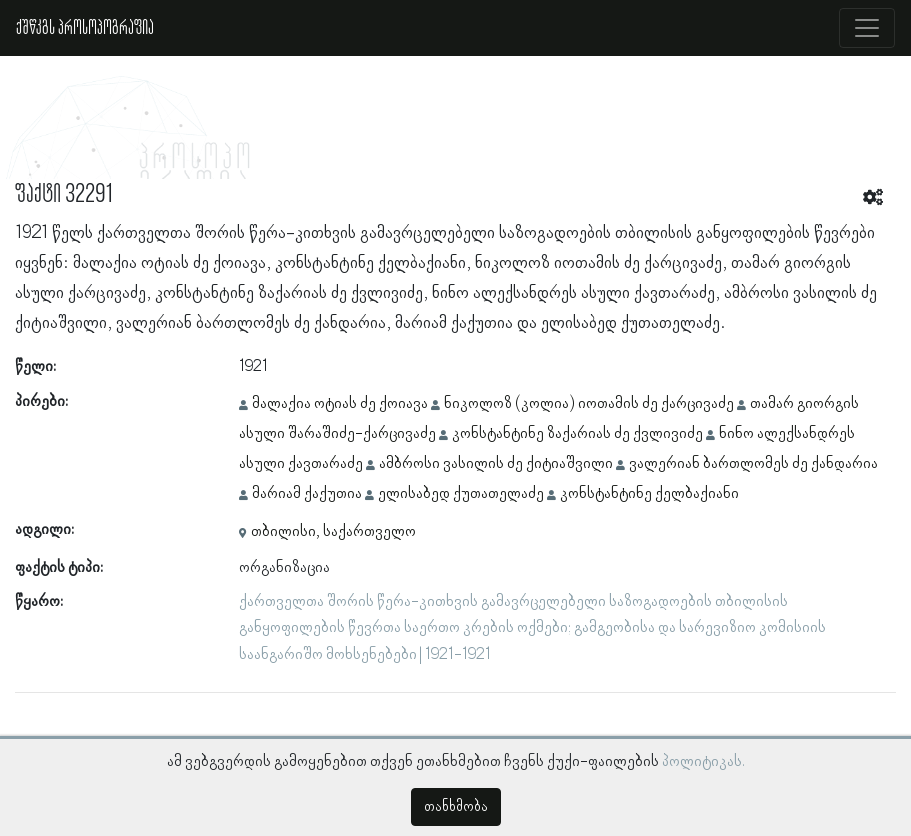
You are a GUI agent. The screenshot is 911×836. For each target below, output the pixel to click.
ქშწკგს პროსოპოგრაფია (85, 28)
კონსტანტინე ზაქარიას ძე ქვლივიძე (577, 434)
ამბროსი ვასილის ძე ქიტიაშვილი (496, 464)
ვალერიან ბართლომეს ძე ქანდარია (753, 464)
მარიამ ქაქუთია (307, 494)
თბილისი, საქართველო (333, 532)
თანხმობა (456, 807)
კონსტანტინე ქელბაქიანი (649, 494)
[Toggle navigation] (867, 28)
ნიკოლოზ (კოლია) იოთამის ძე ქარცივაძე (589, 404)
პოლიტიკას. (703, 762)
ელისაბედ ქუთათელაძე (461, 494)
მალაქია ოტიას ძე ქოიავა (340, 404)
